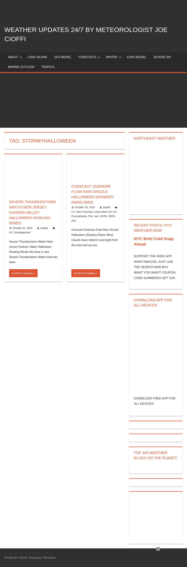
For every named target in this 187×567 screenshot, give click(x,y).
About (15, 57)
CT (73, 211)
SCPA (103, 215)
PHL (90, 215)
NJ (110, 211)
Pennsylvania (79, 215)
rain (96, 215)
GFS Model (62, 57)
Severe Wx (162, 57)
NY (10, 231)
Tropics (47, 67)
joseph (44, 227)
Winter (113, 57)
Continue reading (22, 272)
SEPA (111, 215)
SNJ (73, 220)
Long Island (100, 211)
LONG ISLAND (37, 57)
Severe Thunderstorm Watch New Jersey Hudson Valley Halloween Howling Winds (32, 212)
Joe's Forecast (84, 211)
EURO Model (137, 57)
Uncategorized (22, 231)
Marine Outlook (21, 67)
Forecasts (89, 57)
